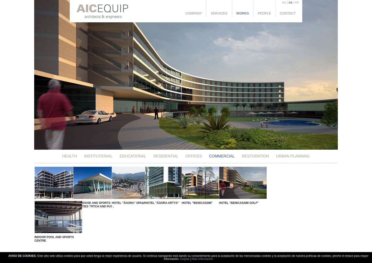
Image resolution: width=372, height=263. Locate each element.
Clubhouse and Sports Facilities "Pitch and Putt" (89, 204)
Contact (288, 13)
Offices (194, 156)
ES (284, 2)
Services (219, 13)
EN (290, 2)
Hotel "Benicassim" (175, 203)
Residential (165, 156)
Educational (133, 156)
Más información (202, 259)
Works (242, 13)
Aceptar (185, 259)
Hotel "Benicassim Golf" (211, 203)
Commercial (222, 156)
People (264, 13)
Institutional (98, 156)
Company (193, 13)
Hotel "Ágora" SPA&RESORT (124, 203)
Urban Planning (293, 156)
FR (297, 2)
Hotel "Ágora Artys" (146, 203)
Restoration (255, 156)
